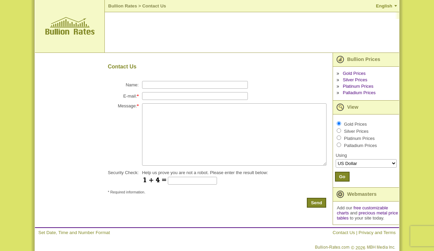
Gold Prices (354, 73)
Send (316, 202)
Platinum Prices (358, 86)
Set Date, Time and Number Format (74, 232)
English (384, 5)
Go (342, 176)
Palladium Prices (359, 92)
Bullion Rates (122, 5)
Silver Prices (355, 79)
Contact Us (344, 232)
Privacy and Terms (377, 232)
